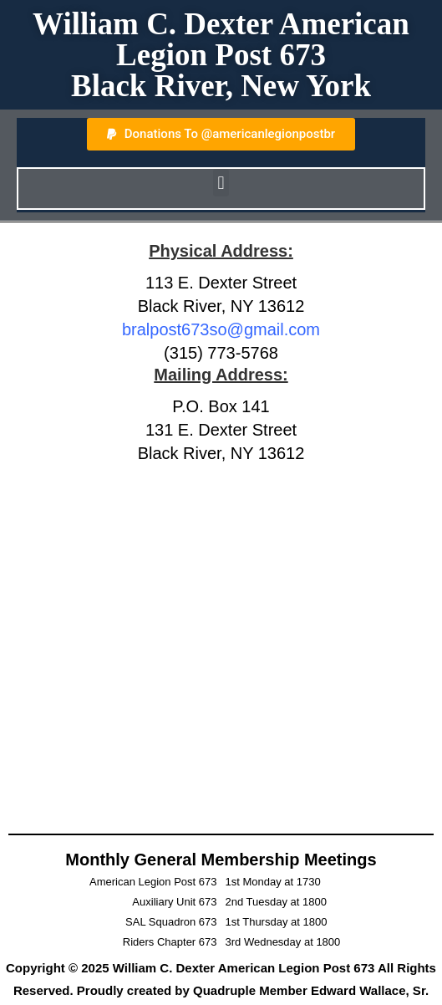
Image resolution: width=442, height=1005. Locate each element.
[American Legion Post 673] (221, 642)
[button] (221, 182)
